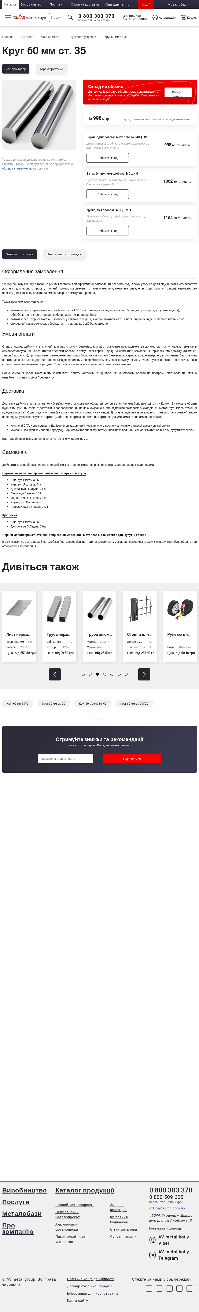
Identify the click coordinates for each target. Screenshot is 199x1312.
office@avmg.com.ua (167, 1208)
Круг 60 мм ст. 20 (53, 703)
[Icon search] (70, 17)
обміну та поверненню (17, 168)
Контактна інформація (166, 1228)
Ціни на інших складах (64, 254)
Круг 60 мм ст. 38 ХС (93, 703)
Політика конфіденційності (90, 1279)
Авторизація (167, 17)
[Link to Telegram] (169, 1288)
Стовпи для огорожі (139, 634)
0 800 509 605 (166, 1196)
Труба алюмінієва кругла (99, 634)
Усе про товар (16, 69)
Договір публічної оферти (89, 1286)
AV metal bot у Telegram (169, 1255)
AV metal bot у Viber (169, 1240)
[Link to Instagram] (159, 1288)
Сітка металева (123, 1229)
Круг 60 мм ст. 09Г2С (134, 703)
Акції (146, 4)
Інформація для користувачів (92, 1293)
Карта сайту (77, 1300)
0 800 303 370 (96, 16)
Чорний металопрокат (74, 1204)
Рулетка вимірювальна (180, 634)
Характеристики (51, 69)
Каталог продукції (84, 1190)
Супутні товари (123, 1236)
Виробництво (31, 4)
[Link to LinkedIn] (179, 1288)
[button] (55, 674)
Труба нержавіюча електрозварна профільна (59, 634)
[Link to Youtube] (190, 1288)
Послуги (56, 4)
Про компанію (18, 1228)
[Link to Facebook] (149, 1288)
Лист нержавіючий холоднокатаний (19, 634)
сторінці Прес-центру (40, 377)
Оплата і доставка (85, 4)
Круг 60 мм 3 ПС (18, 703)
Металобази (22, 1213)
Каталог (10, 4)
